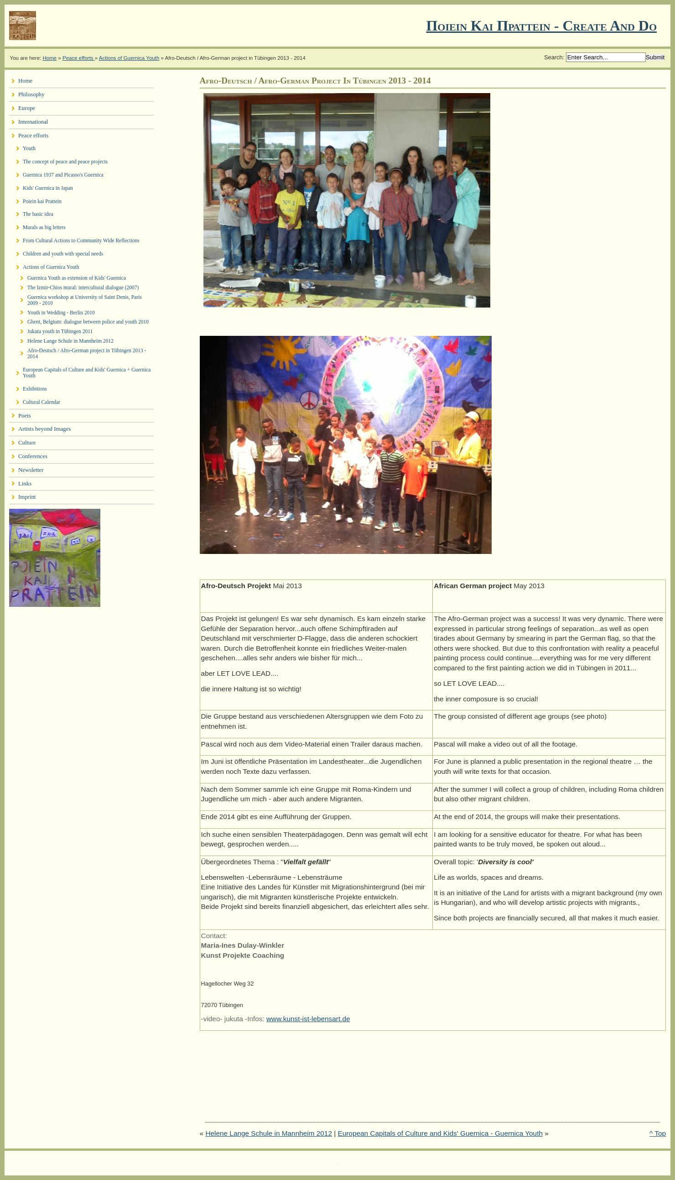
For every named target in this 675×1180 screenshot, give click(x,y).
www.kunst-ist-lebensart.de (308, 1019)
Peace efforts (78, 58)
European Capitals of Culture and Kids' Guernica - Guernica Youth (440, 1133)
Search (553, 57)
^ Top (657, 1133)
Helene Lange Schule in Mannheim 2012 (268, 1133)
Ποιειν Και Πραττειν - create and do (541, 25)
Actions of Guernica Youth (129, 58)
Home (49, 58)
